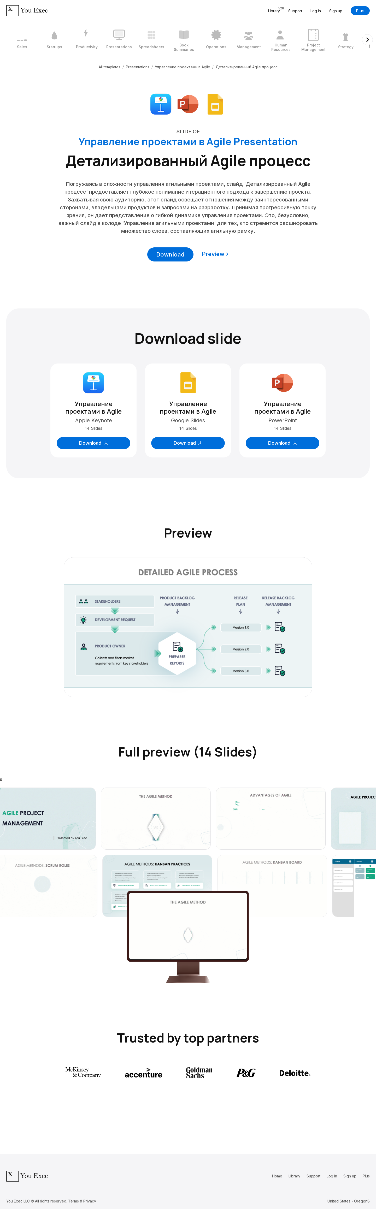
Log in (315, 11)
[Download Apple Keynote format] (161, 103)
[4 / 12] (119, 40)
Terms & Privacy (82, 1201)
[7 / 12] (216, 40)
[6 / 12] (183, 40)
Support (295, 11)
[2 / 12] (54, 40)
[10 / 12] (313, 40)
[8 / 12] (248, 40)
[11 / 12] (345, 40)
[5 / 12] (151, 40)
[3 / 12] (86, 40)
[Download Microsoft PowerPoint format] (188, 103)
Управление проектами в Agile (182, 67)
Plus (360, 10)
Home (277, 1176)
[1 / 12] (22, 40)
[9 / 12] (281, 40)
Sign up (335, 11)
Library (294, 1176)
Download (170, 254)
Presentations (137, 67)
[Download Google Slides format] (215, 103)
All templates (109, 67)
